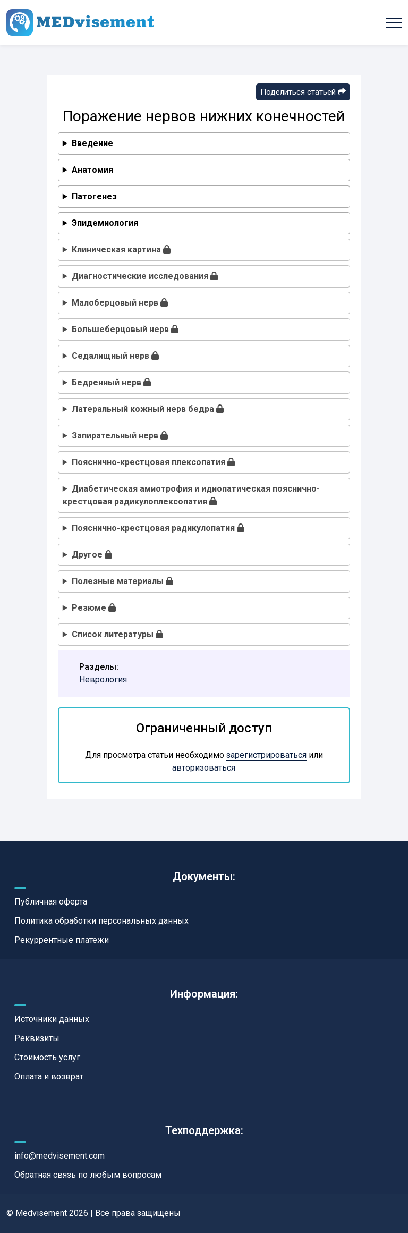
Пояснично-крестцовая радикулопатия (158, 528)
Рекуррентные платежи (61, 940)
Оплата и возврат (48, 1076)
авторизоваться (203, 768)
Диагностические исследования (145, 276)
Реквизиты (37, 1038)
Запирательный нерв (120, 435)
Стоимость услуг (47, 1057)
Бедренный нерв (111, 382)
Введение (92, 143)
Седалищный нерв (115, 356)
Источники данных (51, 1019)
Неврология (103, 679)
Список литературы (117, 634)
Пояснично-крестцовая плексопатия (153, 462)
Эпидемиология (105, 223)
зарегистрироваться (266, 755)
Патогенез (94, 196)
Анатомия (92, 170)
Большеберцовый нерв (125, 329)
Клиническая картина (121, 249)
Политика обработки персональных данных (101, 921)
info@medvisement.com (59, 1156)
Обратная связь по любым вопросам (88, 1175)
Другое (92, 555)
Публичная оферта (50, 902)
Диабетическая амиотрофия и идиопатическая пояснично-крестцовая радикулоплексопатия (191, 495)
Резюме (94, 608)
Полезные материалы (122, 581)
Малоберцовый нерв (120, 303)
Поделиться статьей (303, 92)
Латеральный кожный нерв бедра (148, 409)
